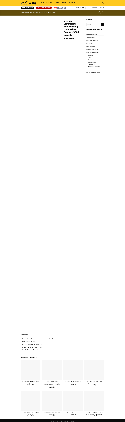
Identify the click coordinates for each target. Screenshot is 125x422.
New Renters (54, 417)
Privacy (66, 417)
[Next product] (100, 12)
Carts (89, 57)
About (64, 3)
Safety (57, 3)
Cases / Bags (91, 59)
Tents (89, 69)
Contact (72, 3)
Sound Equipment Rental (93, 72)
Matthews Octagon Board (73, 408)
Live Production (92, 64)
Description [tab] (24, 330)
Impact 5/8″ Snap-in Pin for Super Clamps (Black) (30, 378)
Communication (92, 62)
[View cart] (101, 8)
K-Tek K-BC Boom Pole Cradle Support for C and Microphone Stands (94, 379)
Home (42, 3)
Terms (61, 417)
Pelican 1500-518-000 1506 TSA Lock (73, 378)
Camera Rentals (90, 37)
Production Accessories (29, 12)
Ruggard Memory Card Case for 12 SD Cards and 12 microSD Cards (94, 409)
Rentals (49, 3)
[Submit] (102, 24)
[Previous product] (103, 12)
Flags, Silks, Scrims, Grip (92, 40)
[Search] (103, 3)
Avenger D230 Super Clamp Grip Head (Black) (52, 409)
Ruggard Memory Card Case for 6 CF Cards (30, 409)
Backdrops (90, 55)
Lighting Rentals (90, 46)
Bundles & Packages (91, 34)
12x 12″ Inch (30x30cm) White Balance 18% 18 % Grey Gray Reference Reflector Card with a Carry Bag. (52, 379)
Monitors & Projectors (92, 49)
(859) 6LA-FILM (80, 7)
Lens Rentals (89, 43)
